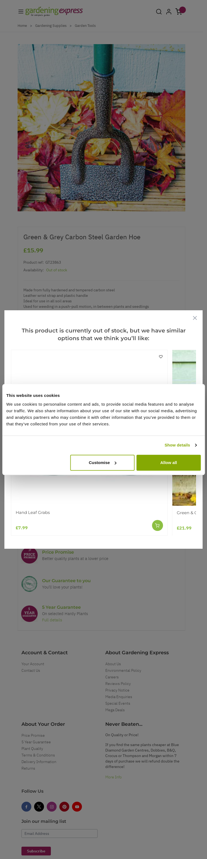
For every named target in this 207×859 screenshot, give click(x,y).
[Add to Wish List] (160, 356)
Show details (177, 445)
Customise (103, 462)
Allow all (168, 462)
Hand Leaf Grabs (33, 512)
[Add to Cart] (157, 525)
